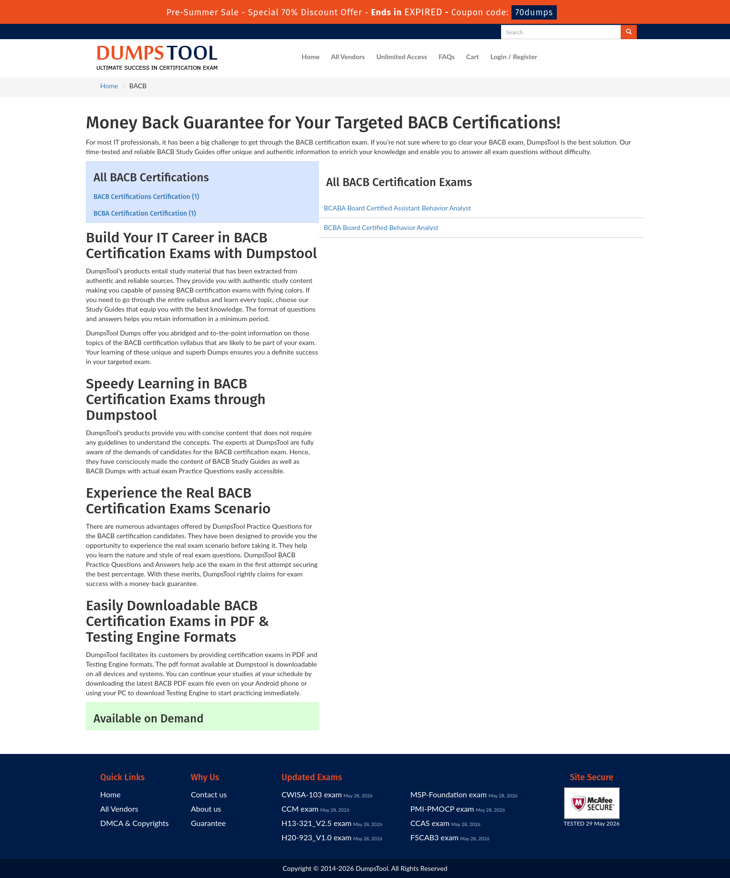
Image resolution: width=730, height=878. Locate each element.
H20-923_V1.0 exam (317, 837)
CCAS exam (429, 822)
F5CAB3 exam (434, 837)
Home (311, 56)
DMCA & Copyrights (134, 822)
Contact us (209, 794)
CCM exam (300, 808)
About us (206, 808)
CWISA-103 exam (312, 794)
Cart (472, 56)
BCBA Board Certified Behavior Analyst (381, 227)
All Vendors (348, 56)
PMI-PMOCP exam (442, 808)
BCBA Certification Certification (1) (145, 213)
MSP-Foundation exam (448, 794)
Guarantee (208, 822)
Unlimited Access (401, 56)
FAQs (446, 56)
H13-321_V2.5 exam (317, 822)
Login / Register (513, 56)
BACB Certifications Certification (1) (146, 197)
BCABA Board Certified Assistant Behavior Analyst (397, 208)
